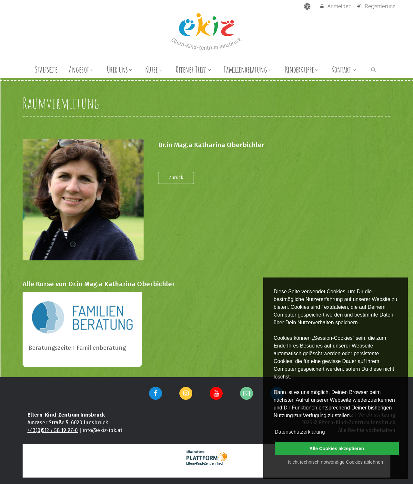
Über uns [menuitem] (120, 69)
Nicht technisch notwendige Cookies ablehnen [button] (335, 462)
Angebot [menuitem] (82, 69)
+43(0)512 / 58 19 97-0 (52, 430)
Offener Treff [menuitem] (194, 69)
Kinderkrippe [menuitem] (302, 69)
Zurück (176, 177)
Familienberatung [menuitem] (248, 69)
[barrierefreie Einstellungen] (308, 6)
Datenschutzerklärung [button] (300, 432)
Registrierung (375, 6)
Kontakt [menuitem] (344, 69)
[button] (373, 69)
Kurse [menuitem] (154, 69)
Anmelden (335, 6)
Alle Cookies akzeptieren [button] (336, 448)
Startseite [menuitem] (46, 69)
